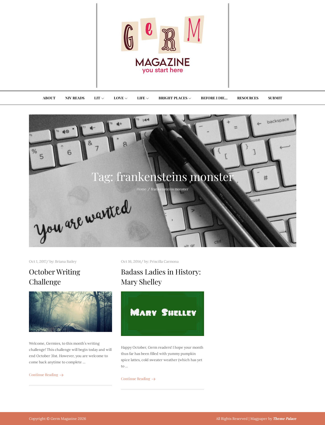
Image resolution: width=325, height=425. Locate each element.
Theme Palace (284, 418)
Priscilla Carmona (164, 261)
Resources (247, 98)
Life (143, 98)
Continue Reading (46, 374)
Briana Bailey (65, 261)
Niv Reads (74, 98)
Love (120, 98)
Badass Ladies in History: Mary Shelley (161, 276)
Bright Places (175, 98)
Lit (99, 98)
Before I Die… (214, 98)
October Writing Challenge (54, 276)
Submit (275, 98)
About (49, 98)
